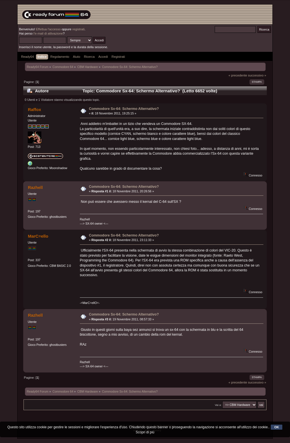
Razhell (35, 187)
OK (276, 427)
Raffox (34, 109)
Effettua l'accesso (48, 29)
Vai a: (218, 404)
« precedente (238, 75)
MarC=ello (38, 236)
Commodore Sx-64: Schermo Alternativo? (124, 109)
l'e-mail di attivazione (48, 33)
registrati (78, 29)
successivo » (257, 75)
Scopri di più (145, 432)
